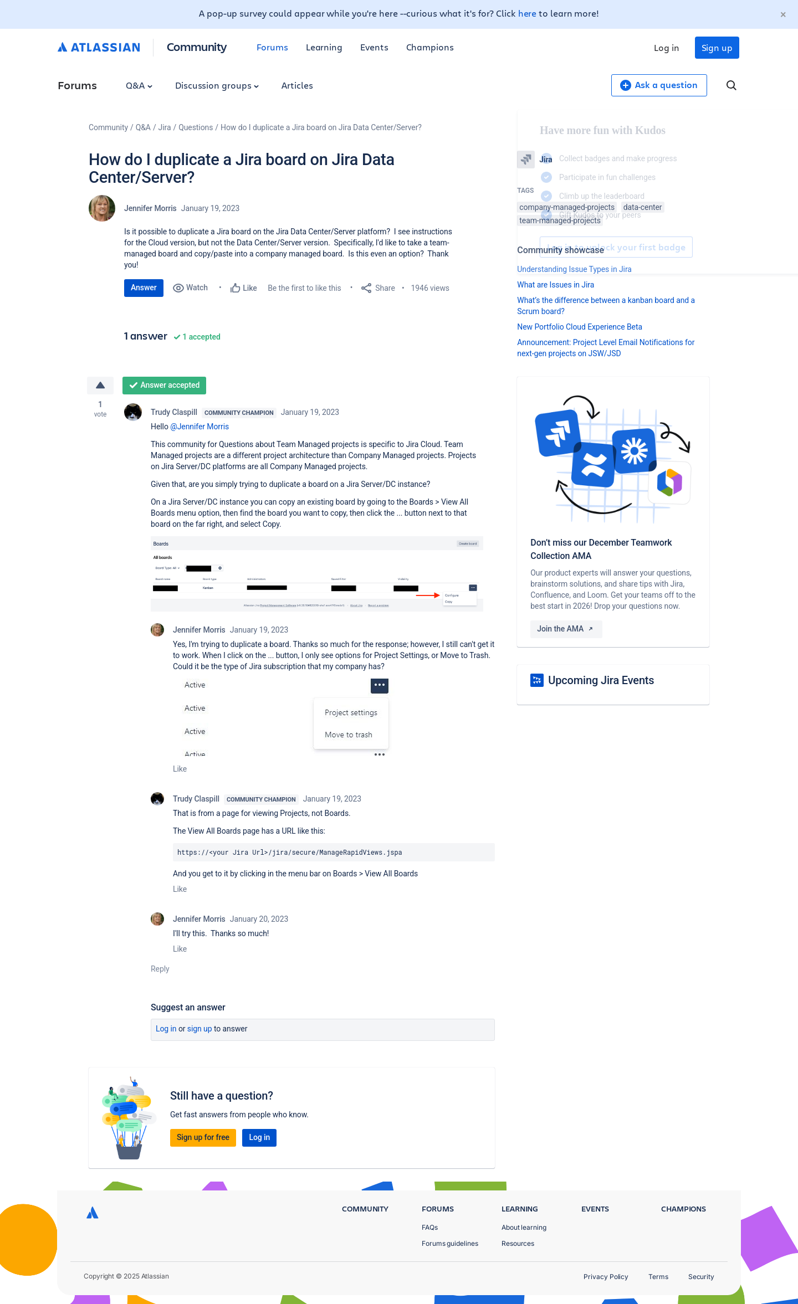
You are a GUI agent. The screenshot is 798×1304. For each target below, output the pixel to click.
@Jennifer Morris (199, 426)
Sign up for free (203, 1137)
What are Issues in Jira (555, 284)
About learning (524, 1227)
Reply (160, 968)
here (527, 13)
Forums (272, 47)
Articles (297, 85)
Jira (164, 127)
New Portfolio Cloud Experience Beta (579, 326)
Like (180, 768)
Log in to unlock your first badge (530, 247)
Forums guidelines (450, 1243)
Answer (144, 287)
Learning (324, 47)
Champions (430, 47)
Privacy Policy (606, 1276)
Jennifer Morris (150, 208)
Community (197, 46)
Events (374, 47)
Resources (518, 1243)
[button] (317, 573)
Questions (195, 127)
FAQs (430, 1227)
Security (701, 1276)
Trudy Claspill (174, 412)
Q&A (139, 85)
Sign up (717, 47)
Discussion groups (217, 85)
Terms (658, 1276)
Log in (666, 47)
